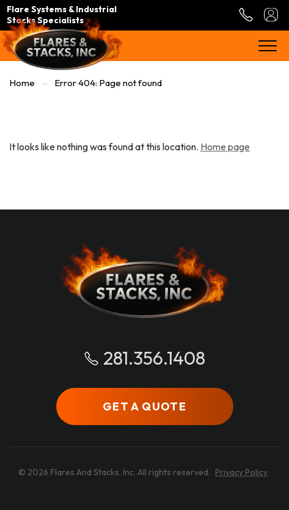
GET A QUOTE (144, 406)
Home (22, 83)
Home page (225, 146)
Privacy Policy (241, 472)
